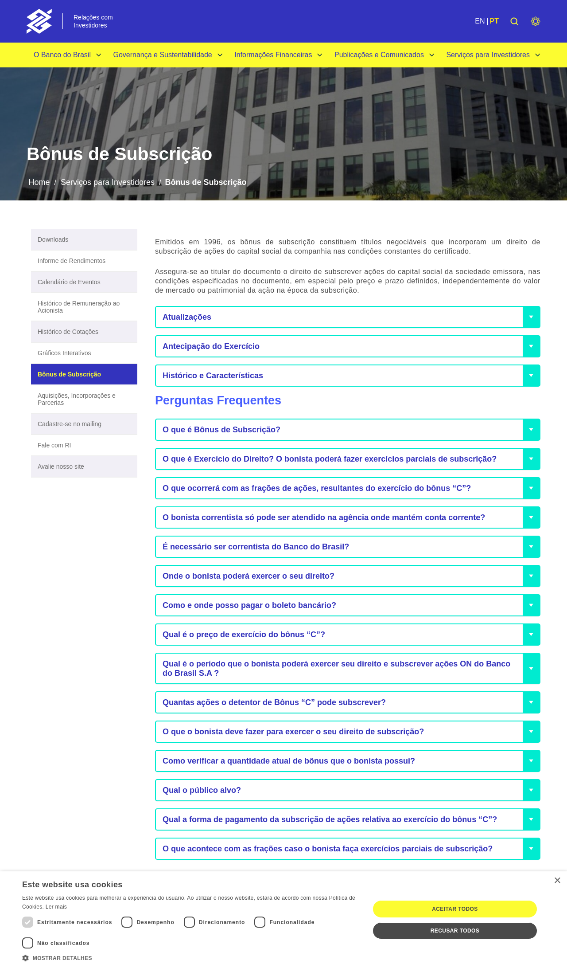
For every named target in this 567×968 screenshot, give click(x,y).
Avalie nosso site (61, 466)
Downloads (53, 239)
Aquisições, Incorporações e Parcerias (77, 399)
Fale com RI (54, 445)
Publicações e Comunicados (379, 55)
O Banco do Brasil (62, 55)
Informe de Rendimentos (71, 260)
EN (480, 21)
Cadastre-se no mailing (69, 423)
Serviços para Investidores (488, 55)
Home (39, 182)
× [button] (557, 881)
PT (494, 21)
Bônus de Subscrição (69, 374)
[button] (190, 957)
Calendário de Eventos (69, 282)
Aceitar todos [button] (455, 909)
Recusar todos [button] (455, 931)
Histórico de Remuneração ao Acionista (79, 307)
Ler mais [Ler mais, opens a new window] (56, 907)
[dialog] (283, 919)
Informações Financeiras (273, 55)
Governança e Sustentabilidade (162, 55)
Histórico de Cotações (68, 331)
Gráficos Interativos (64, 353)
